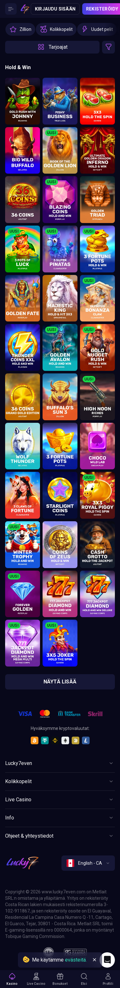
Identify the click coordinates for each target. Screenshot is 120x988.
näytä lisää (60, 682)
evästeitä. (76, 960)
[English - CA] (88, 863)
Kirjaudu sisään (55, 8)
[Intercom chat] (107, 960)
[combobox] (88, 863)
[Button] (11, 9)
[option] (20, 29)
